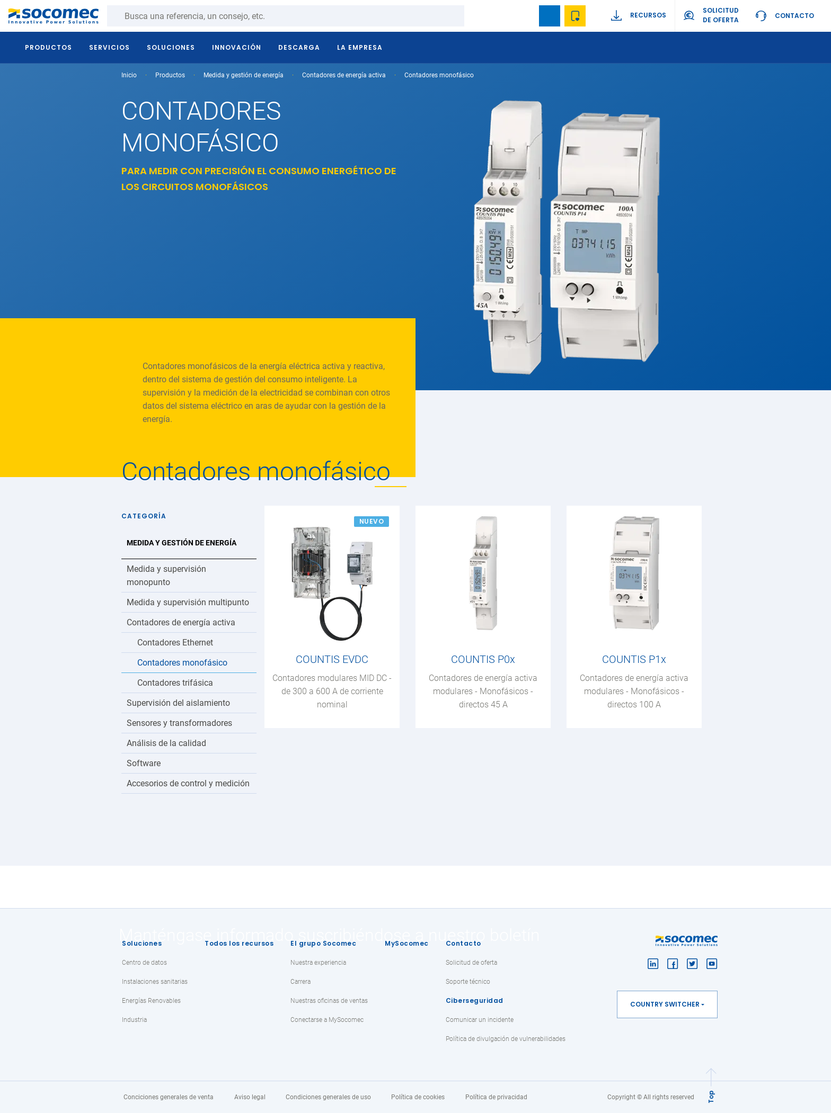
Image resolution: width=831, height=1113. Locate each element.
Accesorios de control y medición (188, 783)
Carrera (300, 981)
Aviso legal (250, 1097)
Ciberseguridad (474, 1000)
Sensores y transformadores (179, 723)
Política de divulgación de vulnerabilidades (505, 1039)
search (524, 15)
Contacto (794, 15)
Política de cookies (418, 1097)
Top (710, 1096)
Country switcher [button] (665, 1004)
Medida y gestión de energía (244, 75)
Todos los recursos (239, 943)
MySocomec (407, 943)
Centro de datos (144, 962)
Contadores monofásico (182, 663)
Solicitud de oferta (471, 962)
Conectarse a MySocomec (327, 1020)
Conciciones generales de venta (168, 1097)
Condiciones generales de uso (328, 1097)
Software (144, 763)
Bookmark (549, 15)
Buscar (474, 15)
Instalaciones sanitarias (155, 981)
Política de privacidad (496, 1097)
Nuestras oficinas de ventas (329, 1000)
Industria (134, 1020)
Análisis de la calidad (166, 743)
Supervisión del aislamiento (178, 703)
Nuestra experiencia (318, 962)
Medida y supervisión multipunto (188, 602)
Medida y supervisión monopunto (166, 575)
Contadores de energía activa (344, 75)
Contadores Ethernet (175, 643)
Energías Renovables (151, 1000)
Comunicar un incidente (480, 1020)
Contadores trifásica (175, 683)
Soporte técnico (468, 981)
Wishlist (575, 15)
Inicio (129, 75)
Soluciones (142, 943)
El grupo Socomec (323, 943)
